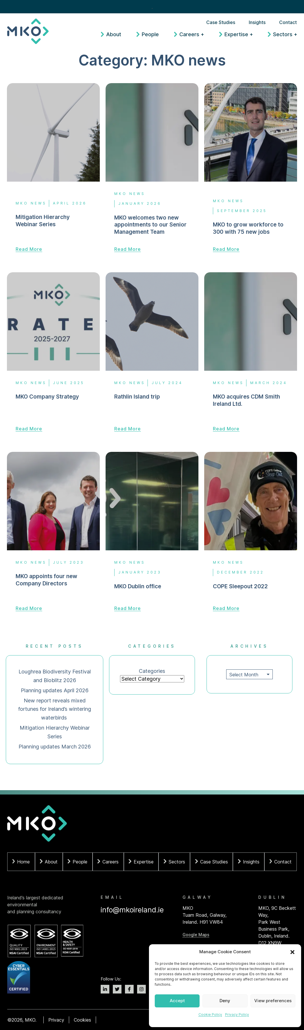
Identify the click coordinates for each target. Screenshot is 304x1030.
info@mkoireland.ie (132, 909)
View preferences (273, 1000)
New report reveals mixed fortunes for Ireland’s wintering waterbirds (54, 709)
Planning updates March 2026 (55, 747)
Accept (177, 1000)
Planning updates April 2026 (55, 690)
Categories (152, 671)
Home (23, 862)
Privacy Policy (237, 1014)
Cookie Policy (210, 1014)
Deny (225, 1000)
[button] (292, 952)
